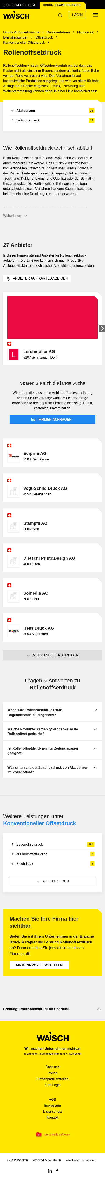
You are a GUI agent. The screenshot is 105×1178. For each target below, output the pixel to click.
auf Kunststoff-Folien (52, 854)
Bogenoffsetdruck (52, 844)
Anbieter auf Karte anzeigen (37, 279)
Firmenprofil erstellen (39, 965)
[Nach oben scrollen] (99, 1009)
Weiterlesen (15, 216)
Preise (52, 1073)
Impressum (52, 1105)
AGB (52, 1099)
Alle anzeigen (52, 881)
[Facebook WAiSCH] (57, 1170)
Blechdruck (52, 863)
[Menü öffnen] (95, 15)
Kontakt (52, 1117)
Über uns (52, 1067)
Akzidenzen (52, 110)
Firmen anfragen (51, 420)
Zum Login (53, 1085)
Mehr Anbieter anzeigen (52, 655)
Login (77, 15)
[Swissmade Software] (52, 1134)
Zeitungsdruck (52, 120)
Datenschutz (52, 1111)
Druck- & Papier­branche (62, 5)
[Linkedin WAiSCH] (50, 1170)
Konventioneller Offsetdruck (39, 823)
